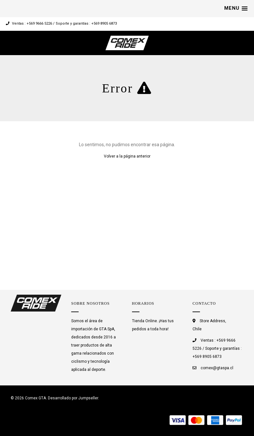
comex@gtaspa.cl (217, 368)
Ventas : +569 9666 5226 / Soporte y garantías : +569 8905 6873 (61, 23)
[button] (236, 8)
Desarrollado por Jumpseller (73, 398)
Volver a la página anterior (127, 156)
